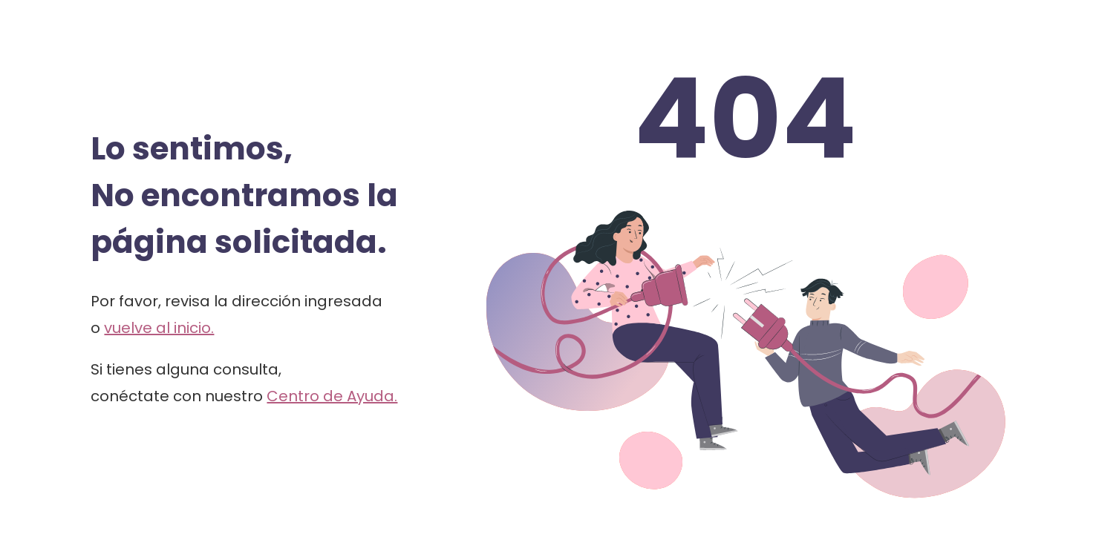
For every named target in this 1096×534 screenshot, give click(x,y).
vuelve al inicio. (159, 327)
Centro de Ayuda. (332, 396)
